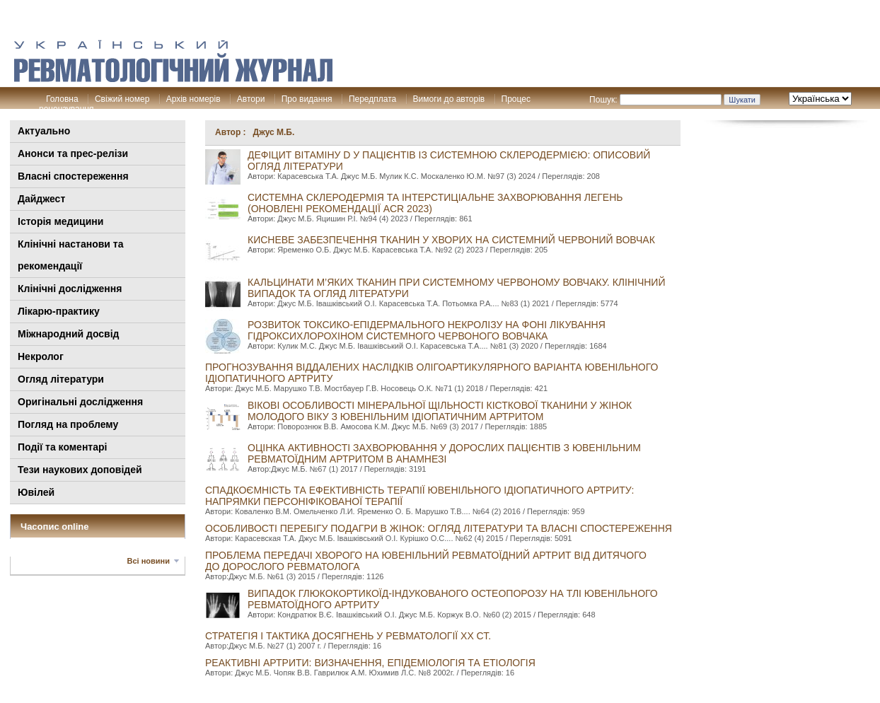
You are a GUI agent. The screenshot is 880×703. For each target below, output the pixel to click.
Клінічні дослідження (70, 288)
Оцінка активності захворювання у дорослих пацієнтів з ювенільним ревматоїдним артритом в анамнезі (444, 453)
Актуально (44, 130)
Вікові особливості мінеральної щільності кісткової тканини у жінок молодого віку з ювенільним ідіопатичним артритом (440, 411)
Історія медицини (60, 221)
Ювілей (36, 492)
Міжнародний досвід (69, 333)
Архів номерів (193, 99)
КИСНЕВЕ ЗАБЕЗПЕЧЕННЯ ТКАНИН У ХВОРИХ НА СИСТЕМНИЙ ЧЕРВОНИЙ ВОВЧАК (451, 239)
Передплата (372, 99)
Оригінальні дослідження (80, 401)
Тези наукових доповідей (80, 469)
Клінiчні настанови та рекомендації (70, 255)
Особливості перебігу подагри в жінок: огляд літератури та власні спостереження (438, 528)
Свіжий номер (122, 99)
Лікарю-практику (59, 311)
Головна (62, 99)
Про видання (307, 99)
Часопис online (55, 526)
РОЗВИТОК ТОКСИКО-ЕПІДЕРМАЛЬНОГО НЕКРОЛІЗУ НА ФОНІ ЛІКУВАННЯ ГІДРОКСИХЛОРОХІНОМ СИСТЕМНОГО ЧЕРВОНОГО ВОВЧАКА (427, 330)
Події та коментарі (62, 447)
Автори (251, 99)
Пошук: (603, 100)
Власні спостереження (73, 176)
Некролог (41, 356)
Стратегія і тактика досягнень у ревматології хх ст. (348, 635)
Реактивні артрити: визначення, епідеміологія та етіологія (370, 662)
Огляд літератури (61, 379)
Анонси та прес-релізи (73, 153)
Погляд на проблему (68, 424)
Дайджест (41, 198)
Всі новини (148, 561)
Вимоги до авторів (449, 99)
